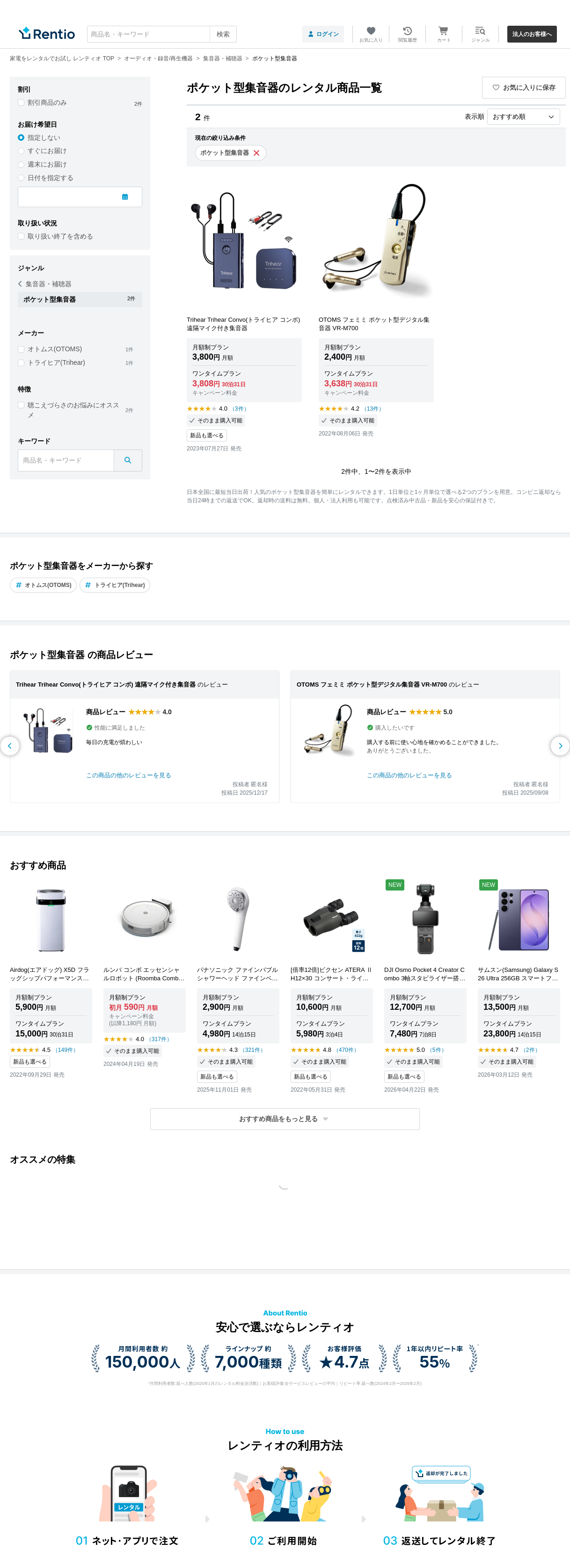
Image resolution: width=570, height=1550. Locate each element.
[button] (285, 1119)
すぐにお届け (47, 150)
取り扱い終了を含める (60, 236)
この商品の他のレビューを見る (128, 775)
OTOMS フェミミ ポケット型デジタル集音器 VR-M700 (372, 684)
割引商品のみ (47, 102)
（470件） (346, 1050)
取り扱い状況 (37, 223)
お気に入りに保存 (524, 87)
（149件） (65, 1050)
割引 (24, 89)
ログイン (323, 34)
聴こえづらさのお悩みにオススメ (73, 410)
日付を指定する (50, 177)
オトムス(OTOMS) (55, 349)
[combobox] (162, 34)
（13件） (372, 409)
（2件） (530, 1050)
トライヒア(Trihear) (56, 362)
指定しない (44, 137)
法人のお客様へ (532, 34)
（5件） (437, 1050)
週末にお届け (47, 164)
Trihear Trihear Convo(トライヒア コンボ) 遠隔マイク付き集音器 (106, 684)
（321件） (253, 1050)
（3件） (239, 409)
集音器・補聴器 (45, 284)
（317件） (159, 1039)
